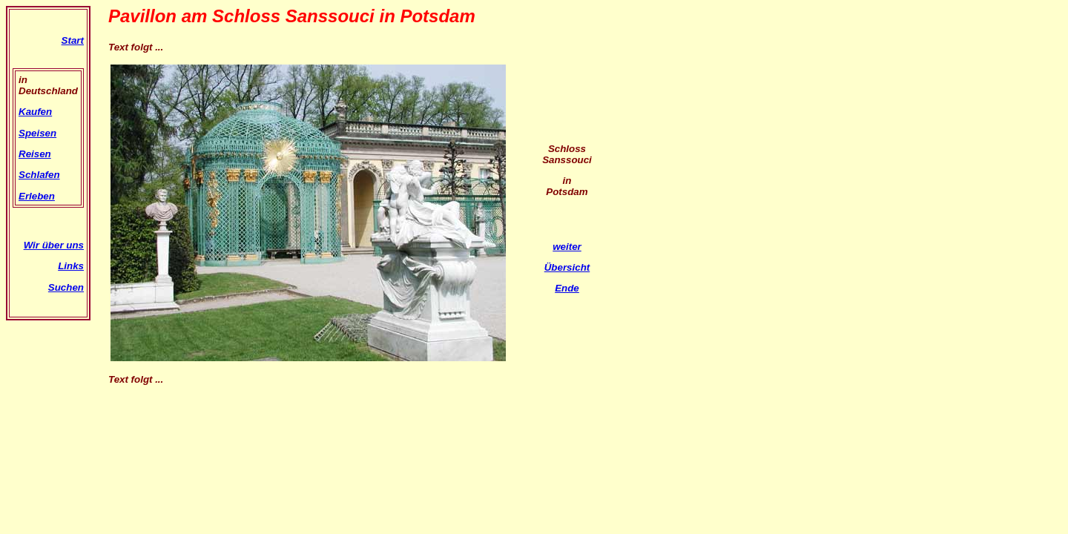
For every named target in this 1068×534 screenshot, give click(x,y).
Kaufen (35, 111)
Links (71, 265)
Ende (567, 288)
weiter (567, 246)
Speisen (37, 133)
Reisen (35, 153)
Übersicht (567, 267)
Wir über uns (54, 245)
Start (73, 40)
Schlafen (39, 174)
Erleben (37, 196)
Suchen (66, 287)
